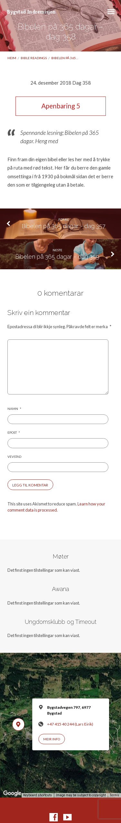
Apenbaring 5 (60, 106)
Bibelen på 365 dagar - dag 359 (57, 256)
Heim (11, 58)
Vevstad (14, 456)
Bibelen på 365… (64, 58)
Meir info (51, 739)
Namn (14, 409)
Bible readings (34, 58)
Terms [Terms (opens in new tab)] (114, 795)
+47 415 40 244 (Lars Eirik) (70, 724)
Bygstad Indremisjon (31, 11)
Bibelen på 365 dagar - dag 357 (64, 226)
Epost (13, 432)
